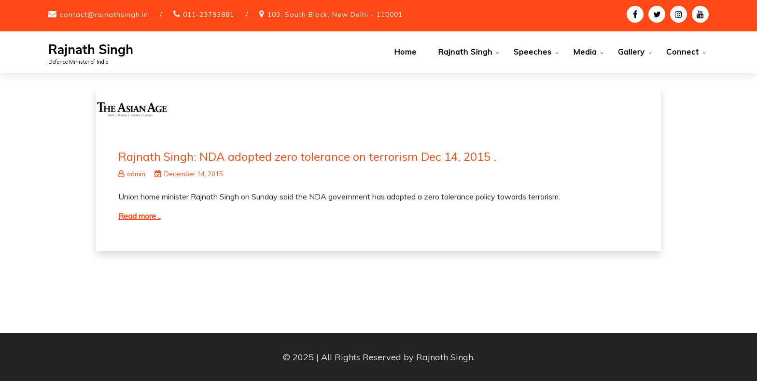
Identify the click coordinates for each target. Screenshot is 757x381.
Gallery (631, 51)
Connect (682, 51)
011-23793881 (208, 14)
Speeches (533, 51)
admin (131, 174)
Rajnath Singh (90, 50)
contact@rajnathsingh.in (104, 14)
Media (585, 51)
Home (405, 51)
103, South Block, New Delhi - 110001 (335, 14)
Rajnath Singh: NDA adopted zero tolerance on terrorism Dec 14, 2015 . (307, 156)
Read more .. (139, 216)
